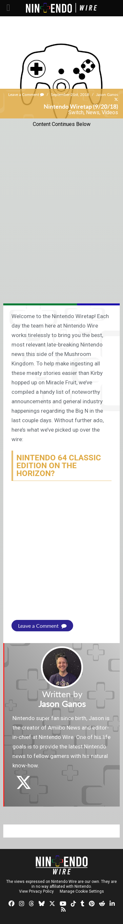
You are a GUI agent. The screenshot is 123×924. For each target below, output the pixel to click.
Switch (76, 112)
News (92, 112)
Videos (110, 112)
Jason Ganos (107, 94)
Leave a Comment (26, 94)
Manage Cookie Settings (82, 891)
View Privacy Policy (36, 891)
